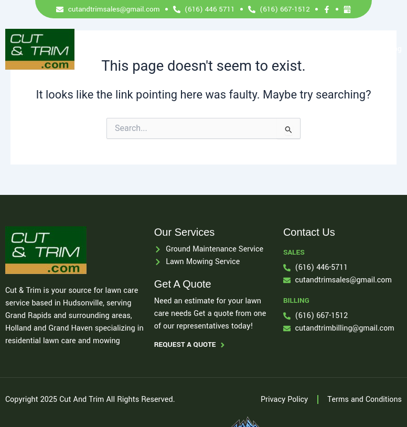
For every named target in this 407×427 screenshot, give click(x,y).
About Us (211, 48)
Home (135, 48)
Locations (310, 48)
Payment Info (260, 48)
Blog (394, 48)
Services (170, 48)
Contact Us (357, 48)
